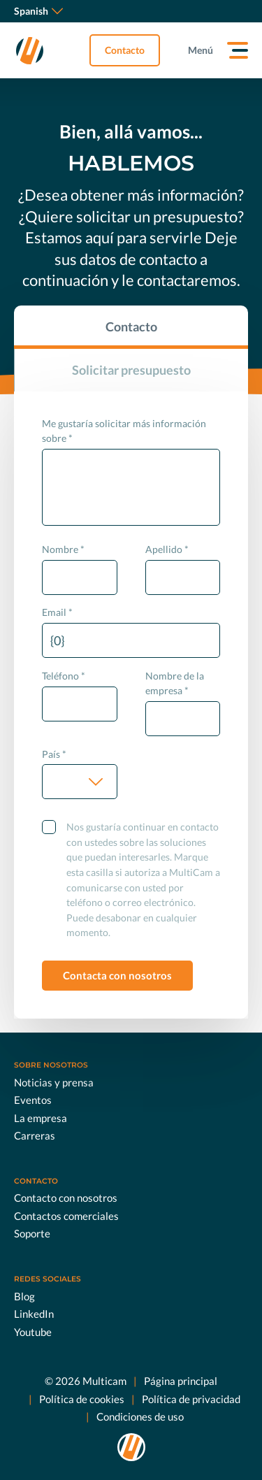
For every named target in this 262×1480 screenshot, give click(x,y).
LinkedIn (34, 1313)
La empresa (40, 1118)
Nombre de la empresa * (174, 683)
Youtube (33, 1331)
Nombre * (63, 549)
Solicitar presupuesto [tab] (131, 370)
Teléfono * (63, 676)
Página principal (180, 1380)
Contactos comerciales (66, 1215)
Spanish (38, 11)
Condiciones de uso (140, 1416)
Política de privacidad (191, 1399)
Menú (200, 50)
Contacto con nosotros (65, 1197)
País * (54, 754)
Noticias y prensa (54, 1082)
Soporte (32, 1233)
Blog (24, 1296)
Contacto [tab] (131, 326)
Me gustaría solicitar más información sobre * (124, 431)
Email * (57, 612)
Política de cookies (81, 1399)
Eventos (33, 1099)
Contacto (125, 50)
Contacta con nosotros (117, 975)
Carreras (34, 1135)
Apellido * (167, 549)
